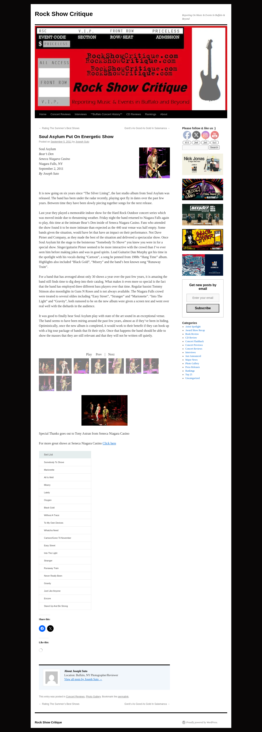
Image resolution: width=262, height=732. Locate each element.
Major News (191, 359)
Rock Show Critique (64, 13)
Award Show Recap (195, 330)
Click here (109, 443)
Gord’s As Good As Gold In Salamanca (147, 128)
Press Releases (192, 367)
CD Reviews (133, 114)
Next (111, 354)
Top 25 (188, 374)
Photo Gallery (93, 696)
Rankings (150, 114)
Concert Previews (194, 345)
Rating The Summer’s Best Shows (59, 128)
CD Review (191, 337)
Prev (99, 354)
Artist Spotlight (193, 326)
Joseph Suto (82, 141)
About (163, 114)
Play (89, 354)
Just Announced (193, 356)
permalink (123, 696)
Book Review (192, 334)
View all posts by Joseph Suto (83, 679)
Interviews (81, 114)
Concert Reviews (61, 114)
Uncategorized (192, 378)
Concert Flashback (194, 341)
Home (42, 114)
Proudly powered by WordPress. (202, 722)
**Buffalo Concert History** (106, 114)
